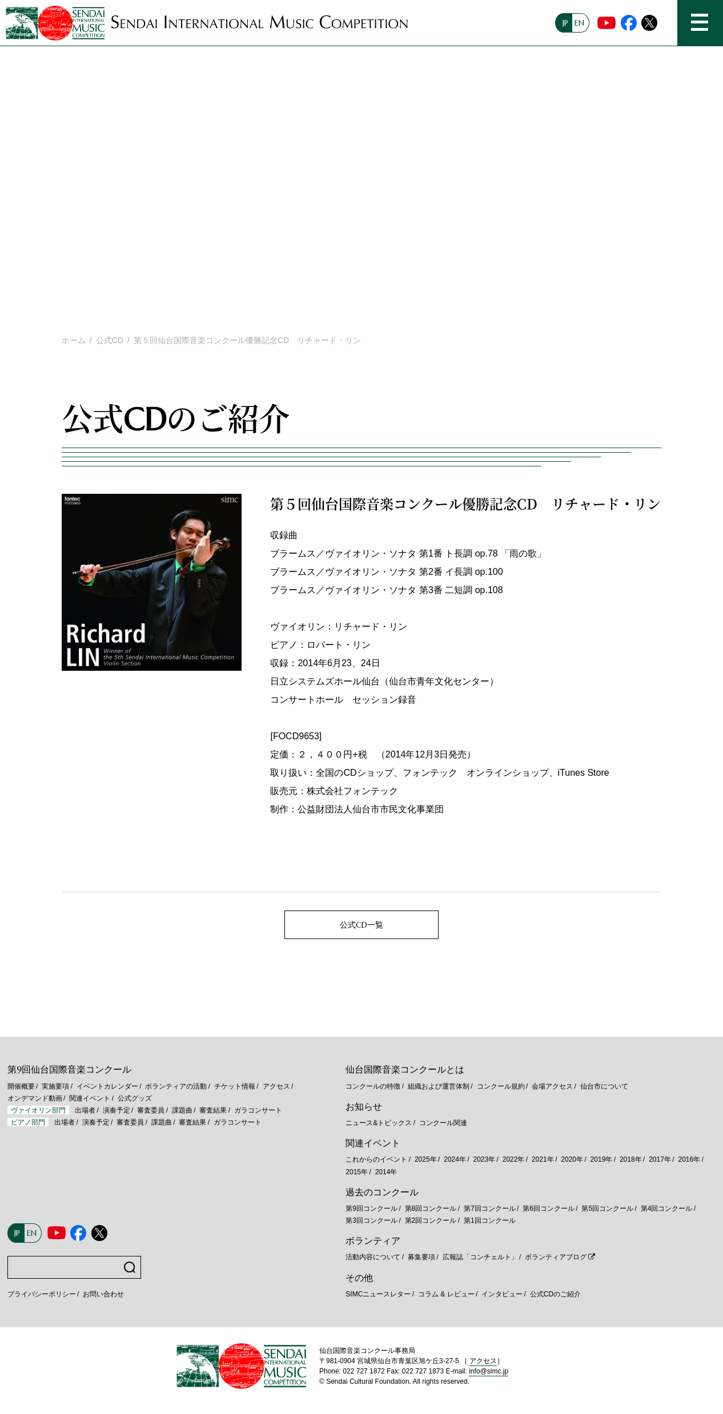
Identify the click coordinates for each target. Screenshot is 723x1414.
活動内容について (373, 1257)
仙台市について (604, 1086)
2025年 (426, 1159)
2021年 (543, 1159)
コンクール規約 (501, 1086)
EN (579, 23)
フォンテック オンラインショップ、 (480, 773)
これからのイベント (376, 1159)
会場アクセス (552, 1086)
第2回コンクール (431, 1220)
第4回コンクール (667, 1208)
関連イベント (89, 1098)
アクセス (276, 1086)
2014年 (386, 1172)
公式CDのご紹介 (555, 1294)
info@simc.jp (488, 1371)
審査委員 (150, 1110)
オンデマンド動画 (34, 1098)
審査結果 (213, 1110)
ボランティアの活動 (176, 1086)
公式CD (109, 340)
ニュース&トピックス (379, 1123)
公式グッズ (135, 1098)
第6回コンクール (549, 1208)
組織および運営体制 (438, 1086)
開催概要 (21, 1086)
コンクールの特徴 (373, 1086)
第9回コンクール (371, 1208)
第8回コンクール (431, 1208)
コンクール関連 (443, 1123)
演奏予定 (116, 1110)
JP (565, 23)
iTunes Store (583, 773)
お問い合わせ (103, 1294)
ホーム (74, 340)
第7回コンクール (490, 1208)
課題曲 (182, 1110)
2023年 (484, 1159)
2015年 (357, 1172)
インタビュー (502, 1294)
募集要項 (421, 1257)
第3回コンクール (371, 1220)
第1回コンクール (490, 1220)
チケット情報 (234, 1086)
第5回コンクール (607, 1208)
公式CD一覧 (361, 925)
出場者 (85, 1110)
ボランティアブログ (556, 1257)
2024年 (455, 1159)
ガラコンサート (258, 1110)
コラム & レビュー (446, 1294)
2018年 (631, 1159)
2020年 (572, 1159)
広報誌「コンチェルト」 (480, 1257)
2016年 (689, 1159)
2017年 (660, 1159)
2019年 (602, 1159)
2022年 (514, 1159)
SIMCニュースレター (378, 1294)
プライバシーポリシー (41, 1294)
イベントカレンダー (107, 1086)
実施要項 (55, 1086)
